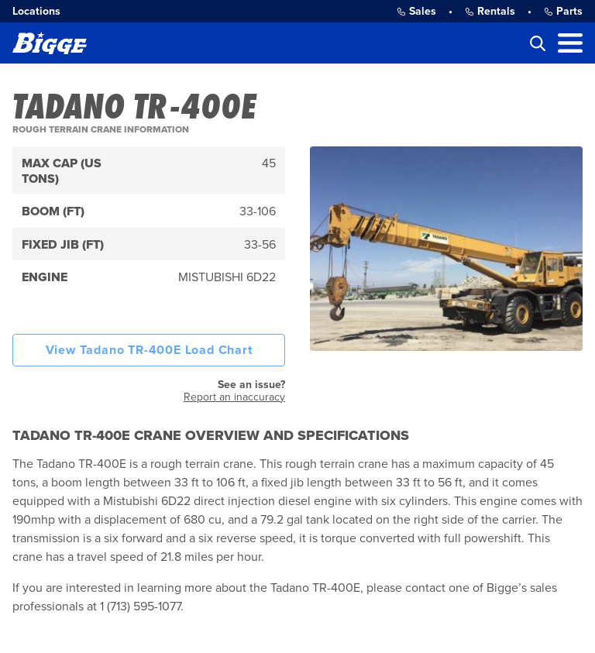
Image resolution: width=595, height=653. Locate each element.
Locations (36, 11)
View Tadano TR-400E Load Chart (149, 350)
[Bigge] (49, 43)
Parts (563, 11)
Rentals (490, 11)
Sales (416, 11)
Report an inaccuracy (234, 397)
